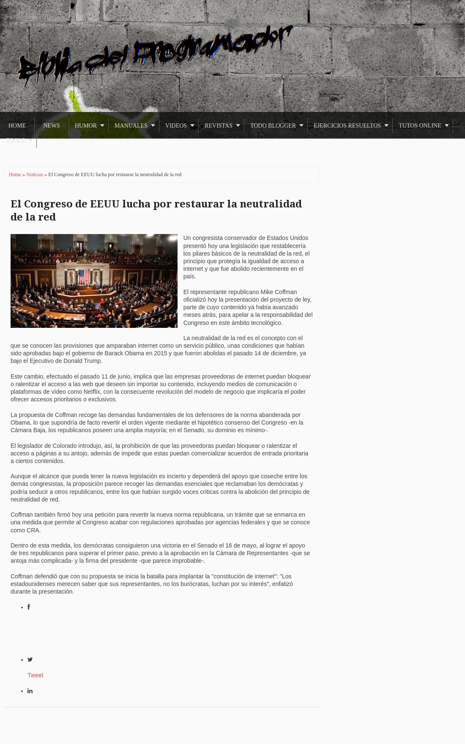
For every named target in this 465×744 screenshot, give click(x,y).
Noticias (35, 174)
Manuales (131, 126)
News (51, 126)
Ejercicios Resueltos (347, 126)
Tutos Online (420, 126)
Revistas (218, 126)
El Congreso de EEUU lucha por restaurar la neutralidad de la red (156, 210)
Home (17, 126)
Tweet (35, 675)
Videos (176, 126)
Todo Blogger (273, 126)
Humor (86, 126)
